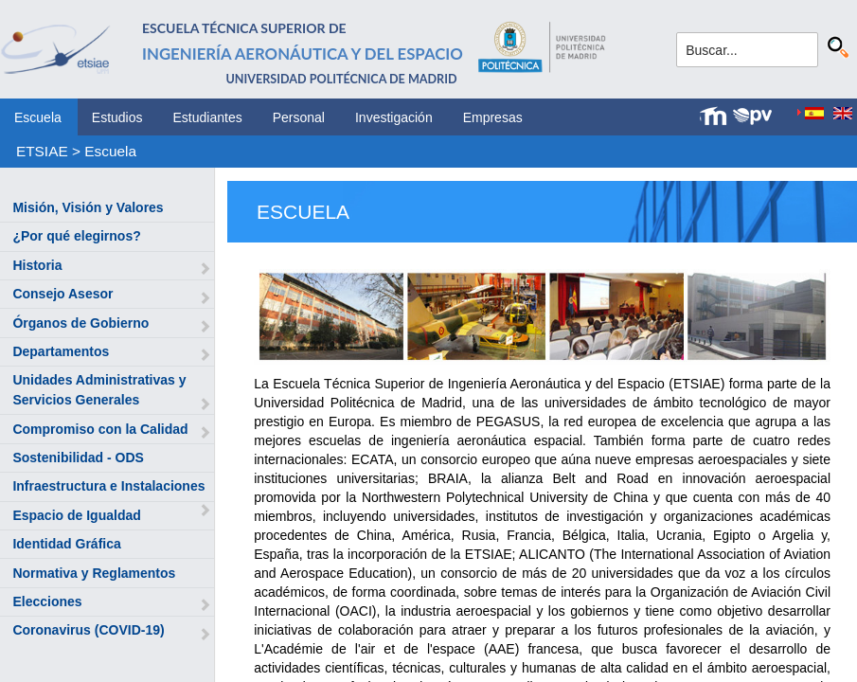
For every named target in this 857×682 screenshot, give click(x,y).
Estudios (117, 117)
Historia (37, 265)
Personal (299, 117)
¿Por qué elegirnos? (76, 235)
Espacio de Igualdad (76, 515)
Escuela (38, 117)
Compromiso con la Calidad (99, 429)
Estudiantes (207, 117)
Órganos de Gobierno (80, 323)
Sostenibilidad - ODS (77, 457)
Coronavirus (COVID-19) (88, 629)
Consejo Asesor (62, 293)
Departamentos (60, 351)
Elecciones (46, 601)
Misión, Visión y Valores (87, 207)
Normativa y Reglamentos (93, 573)
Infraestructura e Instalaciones (108, 486)
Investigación (394, 117)
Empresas (493, 117)
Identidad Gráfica (66, 543)
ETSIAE (42, 151)
